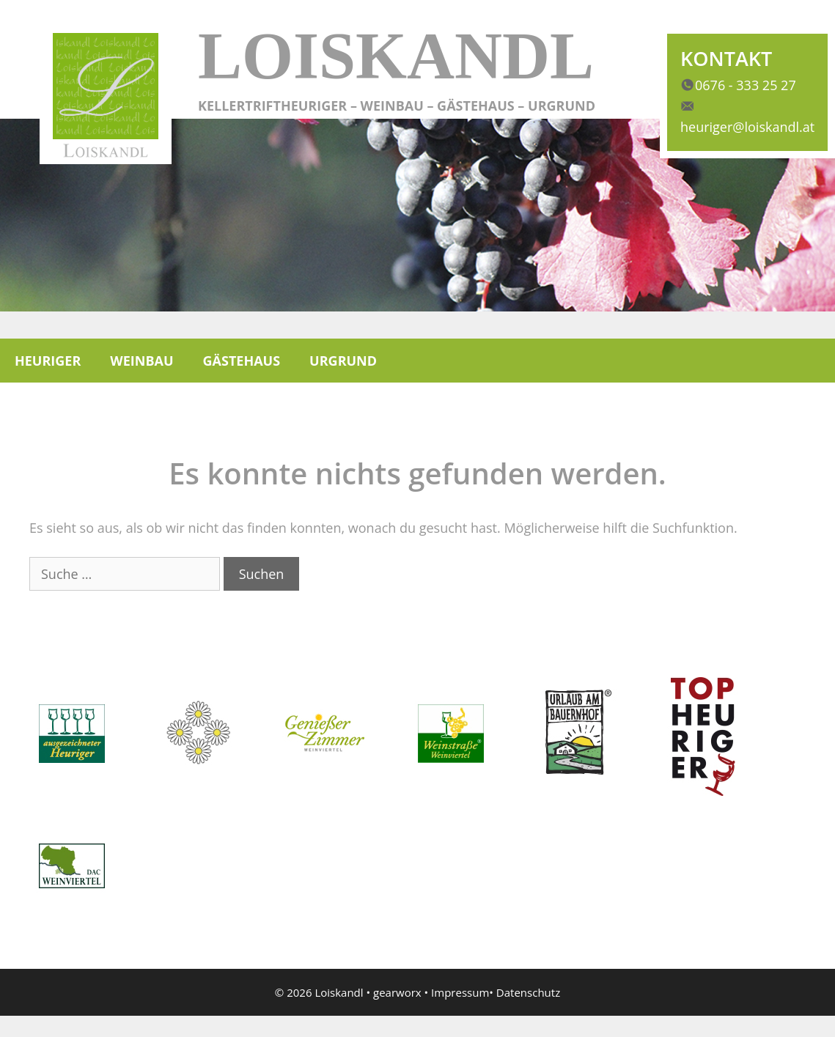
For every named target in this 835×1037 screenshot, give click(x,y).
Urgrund (343, 360)
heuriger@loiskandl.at (747, 127)
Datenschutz (528, 992)
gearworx (397, 992)
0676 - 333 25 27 (745, 85)
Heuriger (48, 360)
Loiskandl (396, 56)
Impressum (460, 992)
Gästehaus (242, 360)
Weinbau (141, 360)
